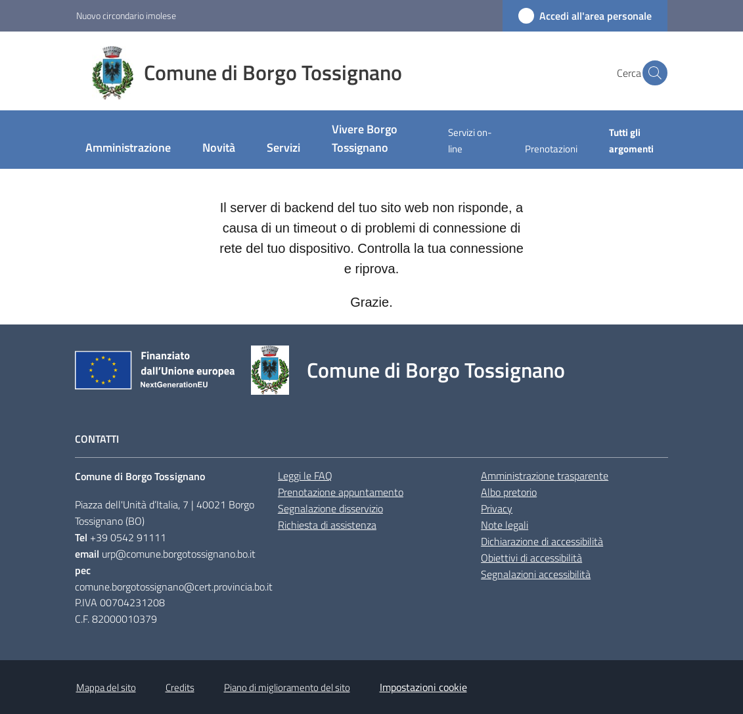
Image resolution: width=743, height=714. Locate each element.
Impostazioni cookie (423, 687)
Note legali (504, 525)
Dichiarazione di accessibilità (542, 541)
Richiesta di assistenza (327, 525)
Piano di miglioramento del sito (287, 687)
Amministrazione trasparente (544, 475)
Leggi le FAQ (305, 475)
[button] (651, 73)
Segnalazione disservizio (330, 508)
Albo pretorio (509, 492)
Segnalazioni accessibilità (536, 574)
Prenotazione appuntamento (340, 492)
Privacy (496, 508)
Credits (180, 687)
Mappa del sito (106, 687)
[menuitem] (128, 149)
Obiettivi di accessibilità (531, 558)
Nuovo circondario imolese (126, 15)
